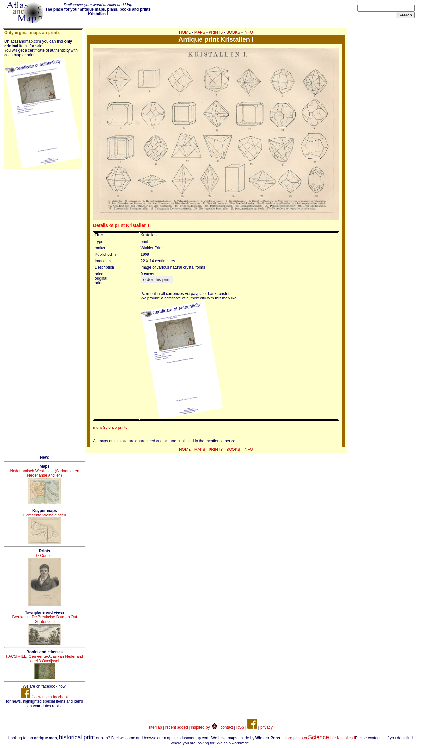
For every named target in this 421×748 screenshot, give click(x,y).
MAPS (199, 32)
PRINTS (216, 32)
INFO (248, 32)
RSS (240, 727)
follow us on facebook (45, 697)
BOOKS (233, 32)
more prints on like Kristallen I (319, 738)
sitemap (155, 727)
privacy (266, 727)
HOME (185, 32)
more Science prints (110, 427)
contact (227, 727)
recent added (176, 727)
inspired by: (204, 727)
